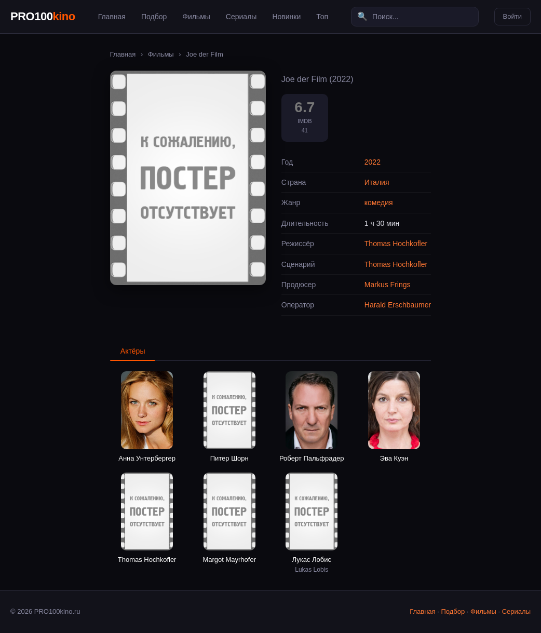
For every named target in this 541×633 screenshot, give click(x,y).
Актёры (132, 351)
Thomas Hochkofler (395, 243)
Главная (112, 16)
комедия (378, 202)
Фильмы (196, 16)
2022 (372, 162)
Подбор (154, 16)
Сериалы (241, 16)
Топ (322, 16)
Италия (376, 182)
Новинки (286, 16)
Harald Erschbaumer (397, 305)
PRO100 (42, 16)
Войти (512, 16)
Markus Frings (387, 284)
